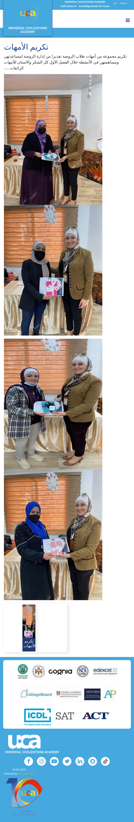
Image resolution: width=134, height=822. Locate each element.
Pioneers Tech (26, 773)
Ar (116, 3)
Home (125, 3)
